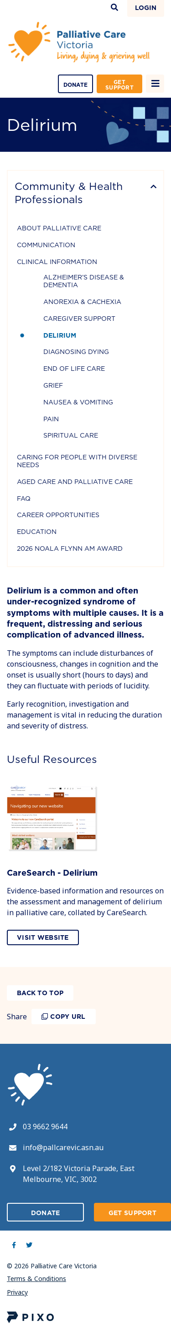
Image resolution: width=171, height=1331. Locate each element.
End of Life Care (74, 368)
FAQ (24, 498)
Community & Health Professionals (69, 193)
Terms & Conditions (36, 1278)
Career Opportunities (58, 514)
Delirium (59, 335)
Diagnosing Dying (76, 351)
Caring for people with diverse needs (77, 461)
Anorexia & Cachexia (82, 301)
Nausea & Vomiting (78, 402)
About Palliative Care (59, 228)
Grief (53, 385)
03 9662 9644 (45, 1127)
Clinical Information (57, 261)
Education (37, 531)
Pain (51, 419)
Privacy (17, 1292)
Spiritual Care (70, 435)
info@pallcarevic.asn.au (63, 1147)
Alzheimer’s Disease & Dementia (83, 281)
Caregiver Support (79, 318)
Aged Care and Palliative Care (75, 481)
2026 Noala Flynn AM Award (70, 548)
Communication (46, 244)
